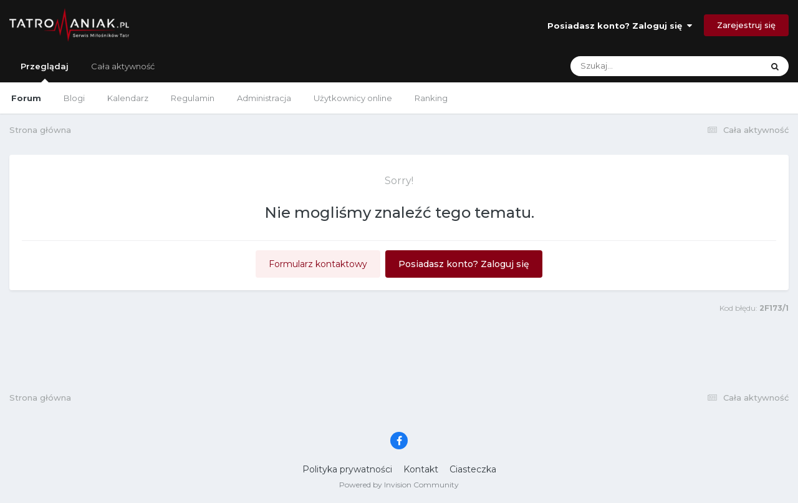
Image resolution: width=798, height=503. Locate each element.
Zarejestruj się (746, 25)
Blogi (74, 98)
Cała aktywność (123, 66)
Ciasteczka (472, 469)
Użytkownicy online (353, 98)
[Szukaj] (636, 66)
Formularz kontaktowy (318, 264)
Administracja (264, 98)
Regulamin (192, 98)
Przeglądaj (45, 71)
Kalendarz (127, 98)
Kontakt (420, 469)
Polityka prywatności (347, 469)
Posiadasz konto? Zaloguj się (619, 26)
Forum (26, 98)
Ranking (431, 98)
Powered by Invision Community (399, 484)
